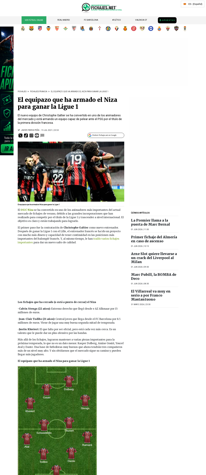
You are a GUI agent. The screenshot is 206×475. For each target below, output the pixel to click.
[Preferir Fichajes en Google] (105, 135)
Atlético (116, 20)
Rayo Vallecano (142, 28)
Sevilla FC (57, 28)
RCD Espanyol (159, 28)
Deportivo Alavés (150, 28)
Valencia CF (141, 20)
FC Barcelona (91, 20)
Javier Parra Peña (30, 130)
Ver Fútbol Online (34, 20)
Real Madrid (63, 20)
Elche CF (167, 28)
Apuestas (168, 20)
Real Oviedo (184, 28)
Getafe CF (108, 28)
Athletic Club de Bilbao (74, 28)
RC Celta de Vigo (99, 28)
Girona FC (133, 28)
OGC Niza (27, 209)
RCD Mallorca (125, 28)
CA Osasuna (116, 28)
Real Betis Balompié (65, 28)
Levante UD (176, 28)
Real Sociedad (82, 28)
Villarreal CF (91, 28)
